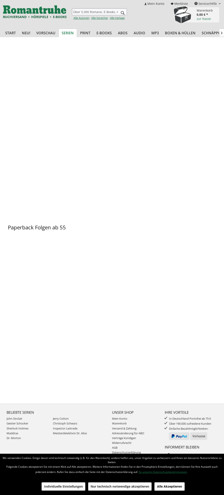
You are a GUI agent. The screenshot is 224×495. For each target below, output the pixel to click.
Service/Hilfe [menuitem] (206, 4)
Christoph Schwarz (65, 423)
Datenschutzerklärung (126, 452)
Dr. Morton (14, 438)
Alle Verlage (117, 18)
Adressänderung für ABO (128, 433)
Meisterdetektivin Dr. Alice (70, 433)
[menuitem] (154, 3)
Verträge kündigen (124, 438)
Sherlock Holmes (17, 428)
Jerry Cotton (61, 419)
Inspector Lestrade (65, 428)
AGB (114, 448)
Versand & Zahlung (124, 428)
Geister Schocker (17, 423)
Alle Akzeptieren (169, 486)
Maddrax (12, 433)
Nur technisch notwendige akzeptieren (120, 486)
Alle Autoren (81, 18)
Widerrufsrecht (121, 443)
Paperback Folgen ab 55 (37, 227)
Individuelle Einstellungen (63, 486)
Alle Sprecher (99, 18)
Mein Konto (119, 419)
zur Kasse (204, 19)
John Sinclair (14, 419)
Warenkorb (119, 423)
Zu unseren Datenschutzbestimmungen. (163, 472)
